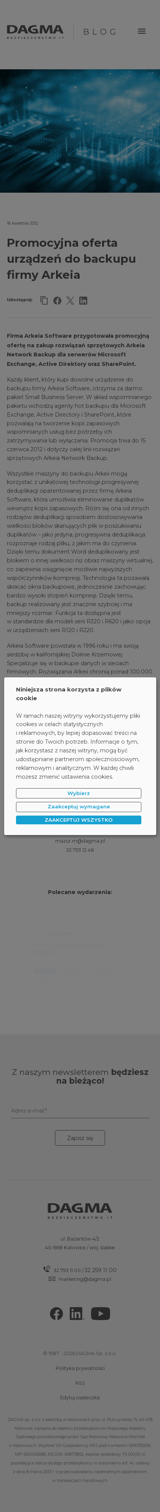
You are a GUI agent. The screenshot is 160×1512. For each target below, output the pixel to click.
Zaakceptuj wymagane (79, 806)
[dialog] (80, 756)
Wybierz (78, 793)
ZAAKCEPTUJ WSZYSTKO (79, 820)
